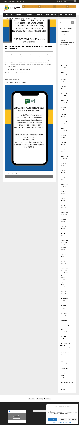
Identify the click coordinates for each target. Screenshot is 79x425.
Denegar (62, 419)
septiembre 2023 (64, 133)
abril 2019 (63, 257)
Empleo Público (64, 337)
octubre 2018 (64, 271)
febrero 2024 (64, 122)
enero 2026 (63, 68)
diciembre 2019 (64, 238)
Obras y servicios (64, 364)
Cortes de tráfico (64, 321)
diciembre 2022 (64, 154)
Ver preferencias (72, 419)
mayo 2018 (63, 283)
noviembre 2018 (64, 269)
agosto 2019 (63, 248)
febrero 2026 (64, 66)
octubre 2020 (64, 215)
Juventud (63, 351)
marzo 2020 (63, 231)
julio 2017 (63, 301)
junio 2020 (63, 224)
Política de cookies (56, 422)
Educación (12, 19)
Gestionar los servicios (51, 415)
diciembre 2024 (64, 99)
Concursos (63, 319)
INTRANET (70, 6)
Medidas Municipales (65, 353)
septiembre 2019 (64, 245)
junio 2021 (63, 196)
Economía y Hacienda (65, 332)
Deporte (63, 330)
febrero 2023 (64, 150)
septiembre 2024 (64, 105)
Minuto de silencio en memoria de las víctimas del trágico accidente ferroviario (67, 45)
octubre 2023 (64, 131)
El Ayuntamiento (16, 15)
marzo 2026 (63, 64)
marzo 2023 (63, 147)
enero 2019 (63, 264)
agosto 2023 (63, 136)
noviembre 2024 (64, 101)
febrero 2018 (64, 290)
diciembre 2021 (64, 182)
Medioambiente (64, 360)
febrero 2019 (64, 262)
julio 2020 (63, 222)
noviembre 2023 (64, 129)
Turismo (62, 388)
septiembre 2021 (64, 189)
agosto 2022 (63, 164)
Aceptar (52, 419)
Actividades (63, 309)
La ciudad (39, 15)
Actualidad (8, 19)
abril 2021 (63, 201)
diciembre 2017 (64, 294)
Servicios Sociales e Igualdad (67, 381)
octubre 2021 (64, 187)
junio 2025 (63, 85)
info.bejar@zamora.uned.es (13, 81)
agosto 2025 (63, 80)
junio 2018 (63, 280)
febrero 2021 (64, 206)
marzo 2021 (63, 203)
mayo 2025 (63, 87)
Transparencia (64, 385)
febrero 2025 (64, 94)
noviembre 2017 (64, 297)
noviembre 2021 (64, 185)
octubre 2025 (64, 75)
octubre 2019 (64, 243)
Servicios (28, 15)
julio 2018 (63, 278)
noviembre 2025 (64, 73)
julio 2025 (63, 82)
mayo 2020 (63, 227)
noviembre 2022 (64, 157)
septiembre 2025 (64, 78)
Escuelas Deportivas (65, 339)
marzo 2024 (63, 119)
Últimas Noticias (51, 15)
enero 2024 (63, 124)
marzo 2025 (63, 92)
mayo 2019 (63, 255)
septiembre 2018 (64, 273)
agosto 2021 (63, 192)
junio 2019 (63, 252)
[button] (76, 406)
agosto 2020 (63, 220)
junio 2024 (63, 112)
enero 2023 (63, 152)
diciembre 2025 (64, 71)
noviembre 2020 (64, 213)
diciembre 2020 (64, 210)
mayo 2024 (63, 115)
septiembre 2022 (64, 161)
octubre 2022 (64, 159)
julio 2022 (63, 166)
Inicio (6, 15)
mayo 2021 (63, 199)
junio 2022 (63, 168)
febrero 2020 (64, 234)
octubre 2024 (64, 103)
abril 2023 (63, 145)
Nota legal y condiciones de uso (65, 422)
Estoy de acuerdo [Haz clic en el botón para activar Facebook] (17, 419)
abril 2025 (63, 89)
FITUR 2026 (63, 41)
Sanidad (62, 376)
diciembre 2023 (64, 126)
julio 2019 (63, 250)
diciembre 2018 (64, 266)
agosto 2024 (63, 108)
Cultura (62, 323)
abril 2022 (63, 173)
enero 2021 (63, 208)
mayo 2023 (63, 143)
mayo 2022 (63, 171)
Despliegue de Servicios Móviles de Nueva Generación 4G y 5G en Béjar (67, 36)
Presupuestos (64, 371)
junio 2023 (63, 140)
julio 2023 (63, 138)
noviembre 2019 (64, 241)
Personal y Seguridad (65, 369)
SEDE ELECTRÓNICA (59, 6)
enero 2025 (63, 96)
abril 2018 (63, 285)
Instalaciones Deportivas (66, 348)
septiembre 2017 (64, 299)
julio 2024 (63, 110)
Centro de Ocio (64, 314)
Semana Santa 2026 (65, 32)
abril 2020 (63, 229)
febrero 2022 (64, 178)
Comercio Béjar (64, 316)
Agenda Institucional (29, 6)
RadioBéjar (63, 374)
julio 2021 (63, 194)
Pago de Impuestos (44, 6)
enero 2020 (63, 236)
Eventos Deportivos (65, 342)
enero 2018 (63, 292)
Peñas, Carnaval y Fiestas (66, 367)
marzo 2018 (63, 287)
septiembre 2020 (64, 217)
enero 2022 (63, 180)
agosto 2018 (63, 276)
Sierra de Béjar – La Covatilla (67, 383)
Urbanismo (63, 390)
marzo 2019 (63, 259)
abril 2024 (63, 117)
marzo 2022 (63, 175)
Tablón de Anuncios (66, 15)
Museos (62, 362)
